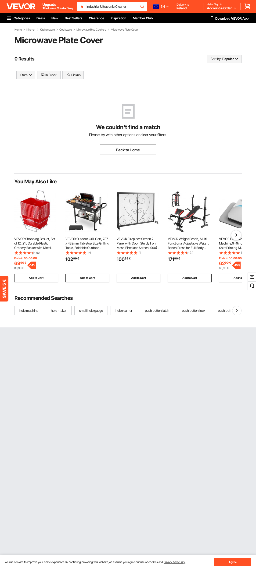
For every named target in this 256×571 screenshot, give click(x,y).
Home (18, 29)
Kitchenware (47, 29)
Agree (233, 562)
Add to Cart (36, 278)
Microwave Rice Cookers (91, 29)
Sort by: (216, 59)
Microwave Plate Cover (124, 29)
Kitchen (30, 29)
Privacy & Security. (174, 562)
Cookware (65, 29)
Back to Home (128, 150)
